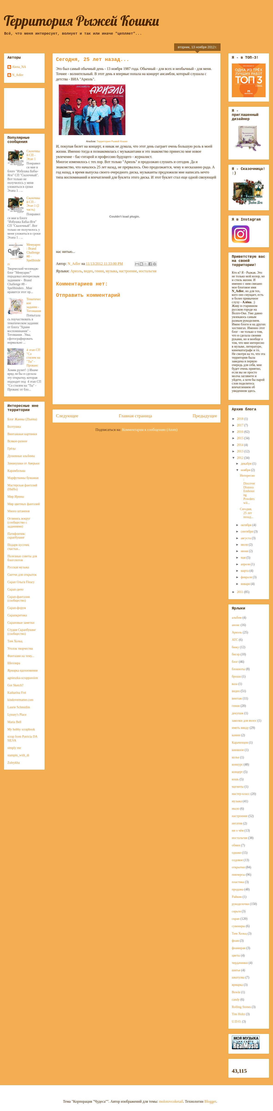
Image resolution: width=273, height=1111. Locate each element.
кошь (235, 779)
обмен (236, 845)
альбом (237, 617)
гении (99, 271)
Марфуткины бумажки (23, 478)
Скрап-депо (15, 589)
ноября (246, 470)
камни (236, 735)
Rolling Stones (241, 1007)
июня (245, 551)
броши (236, 676)
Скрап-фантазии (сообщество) (18, 598)
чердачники (240, 963)
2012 (240, 458)
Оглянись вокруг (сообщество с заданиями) (19, 522)
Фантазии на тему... (20, 656)
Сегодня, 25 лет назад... (246, 513)
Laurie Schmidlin (18, 707)
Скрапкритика (17, 615)
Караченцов (240, 742)
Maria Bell (14, 722)
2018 (240, 419)
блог (235, 661)
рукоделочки (240, 904)
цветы (236, 955)
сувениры (238, 926)
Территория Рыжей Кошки (81, 20)
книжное (238, 750)
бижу (235, 647)
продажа (237, 889)
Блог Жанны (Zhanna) (22, 419)
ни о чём (238, 830)
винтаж (237, 698)
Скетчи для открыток (22, 574)
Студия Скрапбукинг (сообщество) (21, 632)
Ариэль (76, 271)
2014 (240, 445)
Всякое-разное (17, 441)
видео (88, 271)
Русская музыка (18, 567)
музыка (111, 271)
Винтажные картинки (22, 434)
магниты (238, 786)
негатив (237, 823)
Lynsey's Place (16, 714)
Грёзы (11, 448)
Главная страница (135, 415)
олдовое (237, 860)
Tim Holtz (238, 1014)
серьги (236, 911)
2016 (240, 431)
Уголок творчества (20, 648)
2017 (240, 425)
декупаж (237, 713)
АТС (235, 640)
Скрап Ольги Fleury (20, 582)
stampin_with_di (18, 755)
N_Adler (17, 75)
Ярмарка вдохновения (22, 670)
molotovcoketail (171, 1101)
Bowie (236, 992)
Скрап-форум (16, 608)
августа (246, 538)
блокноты (238, 669)
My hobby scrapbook (21, 729)
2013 (240, 451)
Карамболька (16, 470)
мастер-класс (241, 794)
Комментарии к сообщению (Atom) (150, 430)
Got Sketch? (15, 685)
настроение (128, 271)
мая (243, 557)
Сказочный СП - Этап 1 (33, 155)
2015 (240, 438)
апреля (246, 564)
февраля (247, 577)
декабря (246, 463)
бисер (236, 654)
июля (245, 544)
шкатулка (238, 977)
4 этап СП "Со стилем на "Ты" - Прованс (33, 357)
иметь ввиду (240, 728)
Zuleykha (13, 762)
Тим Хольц (14, 641)
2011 (240, 592)
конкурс (237, 764)
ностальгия (147, 271)
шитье (236, 970)
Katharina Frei (16, 692)
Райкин (237, 897)
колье (235, 757)
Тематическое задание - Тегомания (34, 304)
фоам (235, 940)
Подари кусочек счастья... (18, 547)
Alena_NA (19, 67)
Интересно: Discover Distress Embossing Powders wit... (247, 489)
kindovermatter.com (20, 700)
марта (245, 570)
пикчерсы (238, 874)
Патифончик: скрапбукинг (16, 535)
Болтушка (14, 426)
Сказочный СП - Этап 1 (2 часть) (33, 203)
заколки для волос (244, 720)
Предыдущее (204, 415)
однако (236, 852)
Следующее (67, 415)
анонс (236, 625)
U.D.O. (236, 1021)
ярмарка (237, 985)
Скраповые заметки (20, 622)
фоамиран (238, 948)
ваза (234, 684)
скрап (236, 918)
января (246, 584)
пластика (238, 882)
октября (246, 525)
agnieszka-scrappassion (22, 678)
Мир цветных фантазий (23, 504)
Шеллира (13, 663)
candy (235, 999)
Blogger (210, 1101)
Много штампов (18, 511)
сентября (247, 531)
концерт (237, 772)
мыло (235, 808)
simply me (14, 748)
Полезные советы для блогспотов (22, 558)
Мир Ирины (15, 496)
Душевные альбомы (21, 456)
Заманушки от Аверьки (23, 463)
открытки (238, 867)
